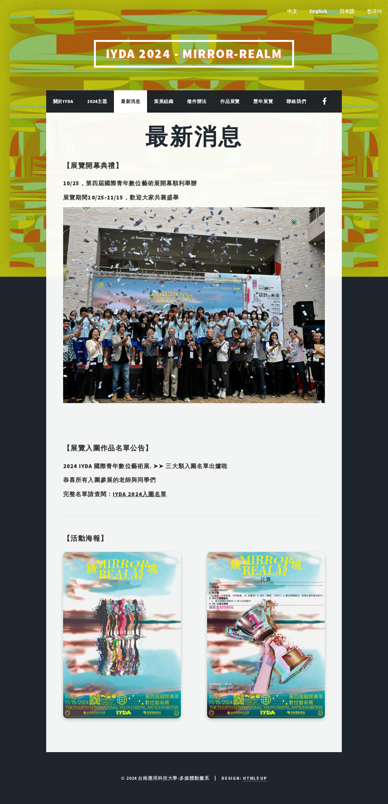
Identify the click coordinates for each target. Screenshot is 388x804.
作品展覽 (230, 101)
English (318, 11)
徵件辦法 (197, 101)
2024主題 (97, 101)
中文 (292, 11)
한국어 (374, 11)
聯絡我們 (296, 101)
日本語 (347, 11)
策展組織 (164, 101)
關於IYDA (63, 101)
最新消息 (130, 101)
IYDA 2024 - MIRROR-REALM (194, 53)
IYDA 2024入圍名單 (140, 494)
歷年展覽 (263, 101)
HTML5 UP (255, 778)
